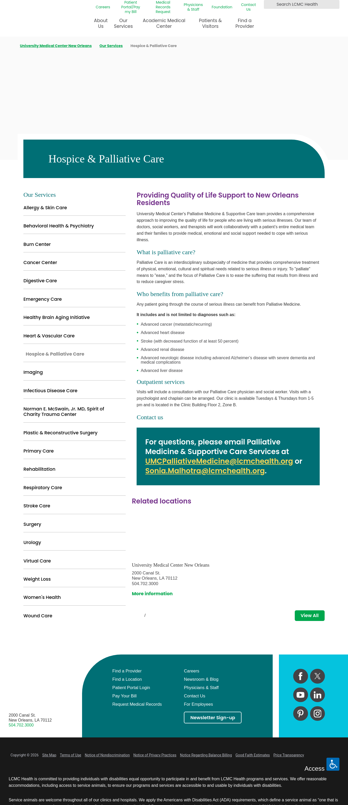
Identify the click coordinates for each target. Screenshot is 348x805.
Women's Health (42, 597)
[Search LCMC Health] (269, 4)
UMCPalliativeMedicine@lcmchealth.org (219, 461)
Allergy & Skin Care (45, 208)
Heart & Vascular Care (49, 336)
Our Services (123, 23)
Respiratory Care (42, 488)
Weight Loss (37, 579)
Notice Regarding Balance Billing (206, 755)
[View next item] (156, 615)
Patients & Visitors (210, 23)
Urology (32, 542)
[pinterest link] (300, 713)
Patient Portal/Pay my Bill (130, 7)
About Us (101, 23)
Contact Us (248, 7)
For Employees (198, 704)
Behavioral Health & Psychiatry (58, 226)
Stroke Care (36, 506)
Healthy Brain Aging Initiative (56, 317)
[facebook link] (300, 676)
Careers (103, 7)
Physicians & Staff (193, 7)
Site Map (49, 755)
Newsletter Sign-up (212, 718)
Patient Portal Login (131, 687)
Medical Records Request (163, 7)
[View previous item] (134, 615)
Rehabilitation (39, 469)
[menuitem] (100, 25)
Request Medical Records (137, 704)
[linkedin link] (317, 695)
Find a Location (127, 679)
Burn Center (37, 244)
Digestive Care (40, 281)
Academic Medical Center (164, 23)
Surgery (32, 524)
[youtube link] (300, 695)
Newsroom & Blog (201, 679)
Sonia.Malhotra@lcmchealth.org (205, 471)
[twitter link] (317, 676)
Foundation (222, 7)
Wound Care (37, 616)
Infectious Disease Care (50, 391)
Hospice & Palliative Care (55, 354)
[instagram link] (317, 713)
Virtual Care (37, 561)
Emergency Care (42, 299)
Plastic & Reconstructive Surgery (60, 433)
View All (309, 615)
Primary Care (38, 451)
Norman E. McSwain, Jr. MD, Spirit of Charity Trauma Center (63, 411)
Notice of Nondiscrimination (107, 755)
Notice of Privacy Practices (155, 755)
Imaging (33, 372)
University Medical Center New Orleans (56, 46)
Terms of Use (70, 755)
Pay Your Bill (124, 695)
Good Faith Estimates (253, 755)
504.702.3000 (21, 725)
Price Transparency (288, 755)
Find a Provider (245, 23)
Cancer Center (40, 262)
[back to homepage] (10, 46)
